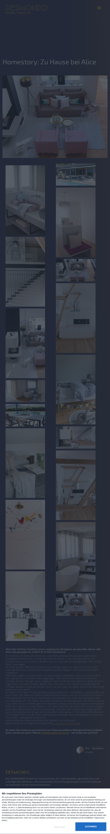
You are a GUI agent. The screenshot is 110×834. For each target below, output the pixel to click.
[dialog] (55, 811)
